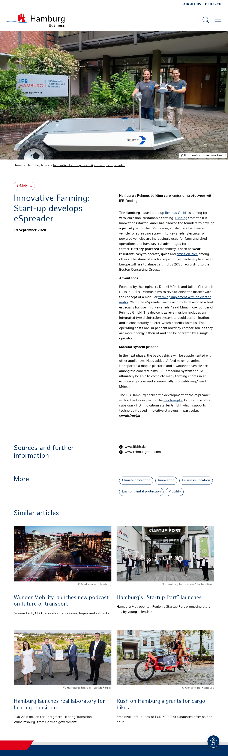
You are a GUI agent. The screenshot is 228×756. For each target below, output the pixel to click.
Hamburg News (38, 165)
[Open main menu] (218, 20)
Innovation (166, 480)
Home (18, 165)
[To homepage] (35, 20)
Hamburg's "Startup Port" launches (159, 597)
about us (192, 4)
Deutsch (213, 4)
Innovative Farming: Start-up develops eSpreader (89, 165)
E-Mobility (24, 185)
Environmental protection (141, 491)
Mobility (174, 491)
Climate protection (136, 480)
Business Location (196, 480)
